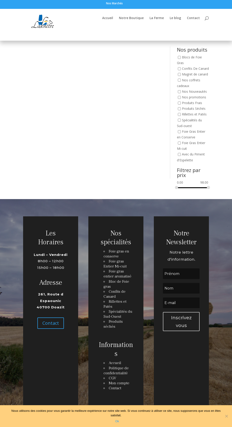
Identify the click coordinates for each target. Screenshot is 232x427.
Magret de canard (195, 74)
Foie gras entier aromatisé (117, 275)
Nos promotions (194, 97)
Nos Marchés (114, 3)
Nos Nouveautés (194, 91)
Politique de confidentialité (116, 368)
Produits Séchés (193, 109)
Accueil (107, 18)
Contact (193, 18)
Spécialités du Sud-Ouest (118, 314)
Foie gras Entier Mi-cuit (115, 265)
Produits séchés (113, 323)
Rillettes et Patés (194, 114)
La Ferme (157, 18)
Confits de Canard (114, 295)
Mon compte (119, 380)
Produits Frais (192, 103)
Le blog (175, 18)
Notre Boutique (131, 18)
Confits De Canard (195, 69)
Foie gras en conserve (116, 256)
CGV (112, 375)
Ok (117, 421)
